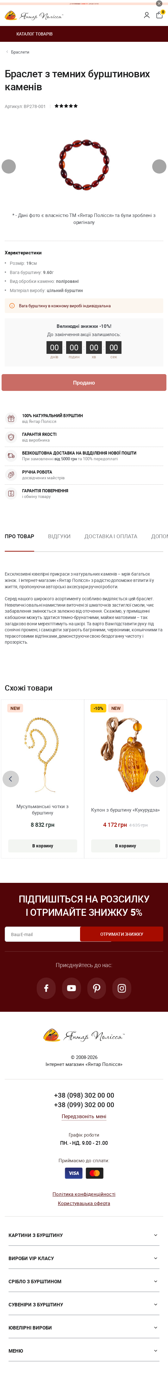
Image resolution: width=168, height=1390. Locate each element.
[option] (59, 542)
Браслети (20, 51)
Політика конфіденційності (84, 1196)
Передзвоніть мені (84, 1118)
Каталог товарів (29, 34)
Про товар (19, 537)
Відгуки (59, 537)
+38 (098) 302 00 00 (84, 1097)
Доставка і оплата (110, 537)
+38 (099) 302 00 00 (84, 1107)
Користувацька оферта (84, 1205)
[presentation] (9, 166)
